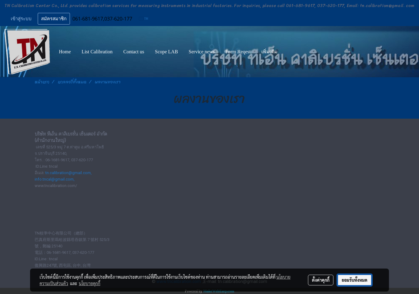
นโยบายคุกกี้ (89, 283)
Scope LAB (166, 51)
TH (143, 18)
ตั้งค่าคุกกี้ (320, 280)
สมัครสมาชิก (54, 18)
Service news (202, 51)
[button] (288, 51)
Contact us (133, 51)
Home (65, 51)
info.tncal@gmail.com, (55, 179)
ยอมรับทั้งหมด (354, 280)
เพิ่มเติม (269, 51)
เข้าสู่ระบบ (21, 18)
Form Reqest (238, 51)
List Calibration (97, 51)
